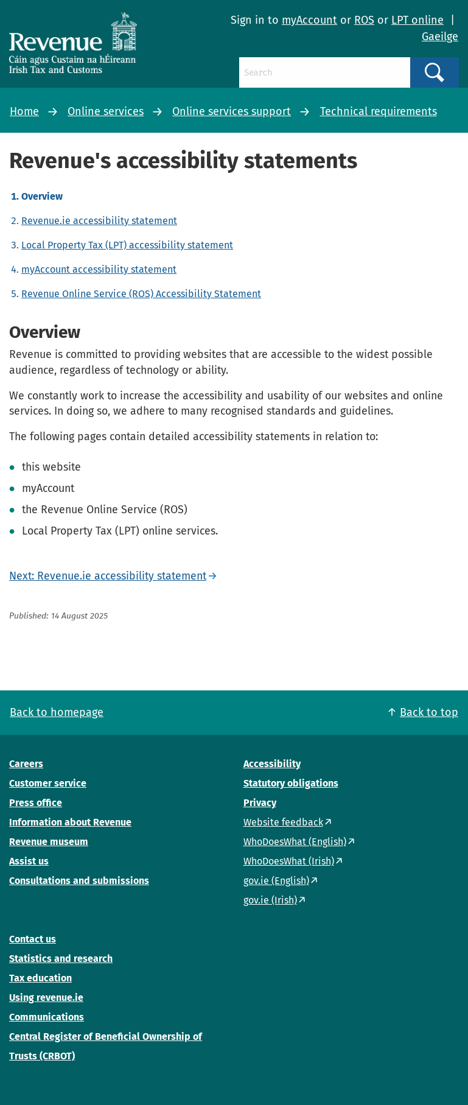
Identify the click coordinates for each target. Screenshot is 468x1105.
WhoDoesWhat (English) (294, 841)
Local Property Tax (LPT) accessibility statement (127, 245)
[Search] (324, 72)
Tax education (40, 978)
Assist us (29, 861)
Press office (35, 803)
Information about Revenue (70, 822)
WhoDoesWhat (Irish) (288, 861)
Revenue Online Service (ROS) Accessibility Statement (141, 294)
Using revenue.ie (46, 997)
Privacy (259, 803)
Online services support (231, 111)
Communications (46, 1017)
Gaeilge (440, 36)
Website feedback (283, 822)
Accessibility (272, 764)
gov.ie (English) (276, 880)
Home (24, 111)
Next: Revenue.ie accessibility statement (107, 576)
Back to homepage (56, 712)
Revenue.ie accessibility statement (99, 220)
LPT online (417, 20)
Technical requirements (378, 111)
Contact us (32, 939)
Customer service (47, 783)
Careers (26, 764)
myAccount (309, 20)
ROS (364, 20)
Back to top (429, 712)
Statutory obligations (290, 783)
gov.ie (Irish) (270, 900)
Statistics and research (61, 958)
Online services (106, 111)
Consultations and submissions (79, 880)
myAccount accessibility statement (98, 269)
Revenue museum (48, 841)
